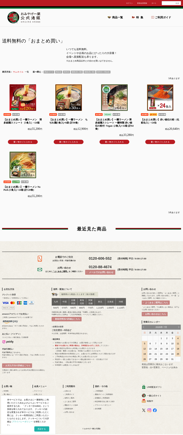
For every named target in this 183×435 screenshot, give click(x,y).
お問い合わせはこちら (155, 314)
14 (156, 349)
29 (161, 359)
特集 (140, 17)
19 (144, 354)
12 (144, 349)
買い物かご (8, 394)
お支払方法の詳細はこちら (17, 365)
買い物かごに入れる (22, 141)
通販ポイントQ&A (71, 405)
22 (161, 354)
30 (167, 359)
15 (161, 349)
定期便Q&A (68, 409)
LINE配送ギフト (154, 387)
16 (167, 349)
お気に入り (38, 394)
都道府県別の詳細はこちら (67, 319)
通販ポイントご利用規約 (104, 394)
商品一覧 (117, 17)
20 (150, 354)
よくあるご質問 (70, 401)
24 (172, 354)
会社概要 (98, 409)
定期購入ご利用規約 (102, 398)
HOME (6, 391)
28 (156, 359)
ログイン (129, 3)
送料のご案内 (69, 398)
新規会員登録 (142, 3)
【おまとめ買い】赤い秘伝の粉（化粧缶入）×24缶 (160, 121)
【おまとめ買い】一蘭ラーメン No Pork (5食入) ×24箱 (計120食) (22, 188)
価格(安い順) (77, 72)
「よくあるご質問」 (60, 271)
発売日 (66, 72)
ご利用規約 (99, 391)
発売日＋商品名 (103, 72)
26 (144, 359)
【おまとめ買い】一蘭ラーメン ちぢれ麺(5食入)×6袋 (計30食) (68, 121)
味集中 (150, 401)
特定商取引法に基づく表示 (105, 401)
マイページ (38, 391)
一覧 (27, 72)
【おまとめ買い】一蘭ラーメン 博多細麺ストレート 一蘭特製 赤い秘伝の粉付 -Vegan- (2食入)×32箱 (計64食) (114, 124)
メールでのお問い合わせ (101, 272)
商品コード (48, 72)
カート (154, 3)
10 (172, 343)
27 (150, 359)
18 (178, 349)
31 (172, 359)
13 (150, 349)
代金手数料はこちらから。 (12, 352)
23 (167, 354)
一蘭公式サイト (154, 395)
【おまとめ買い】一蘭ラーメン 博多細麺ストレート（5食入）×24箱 (23, 121)
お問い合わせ (69, 412)
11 (178, 343)
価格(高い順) (89, 72)
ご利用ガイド (163, 17)
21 (156, 354)
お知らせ (67, 391)
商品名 (58, 72)
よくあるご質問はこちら (156, 302)
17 (172, 349)
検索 (177, 3)
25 (178, 354)
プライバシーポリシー (103, 405)
